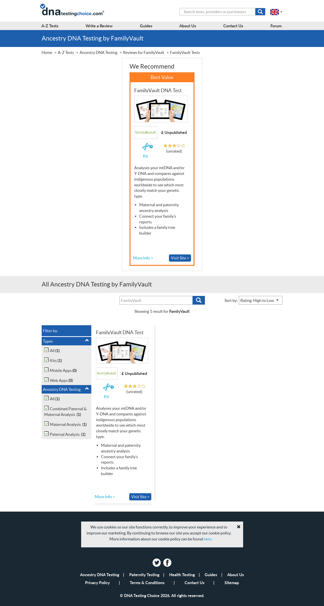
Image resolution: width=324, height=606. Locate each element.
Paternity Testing (144, 574)
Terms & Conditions (147, 582)
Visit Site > (180, 258)
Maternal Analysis (68, 424)
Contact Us (194, 582)
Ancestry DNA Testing (66, 389)
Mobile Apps (63, 370)
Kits (56, 360)
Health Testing (182, 574)
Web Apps (61, 380)
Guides (211, 574)
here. (208, 539)
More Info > (143, 258)
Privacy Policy (97, 582)
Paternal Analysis (67, 434)
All (55, 350)
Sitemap (232, 582)
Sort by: (231, 300)
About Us (235, 574)
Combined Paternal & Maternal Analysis (65, 411)
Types (66, 340)
